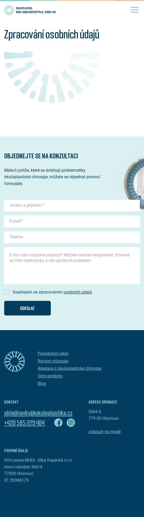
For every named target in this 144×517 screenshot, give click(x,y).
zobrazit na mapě (105, 431)
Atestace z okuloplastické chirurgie (69, 368)
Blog (42, 383)
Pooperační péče (53, 353)
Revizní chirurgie (53, 361)
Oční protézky (50, 376)
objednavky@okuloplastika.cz (38, 412)
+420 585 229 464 (24, 422)
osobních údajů (78, 292)
